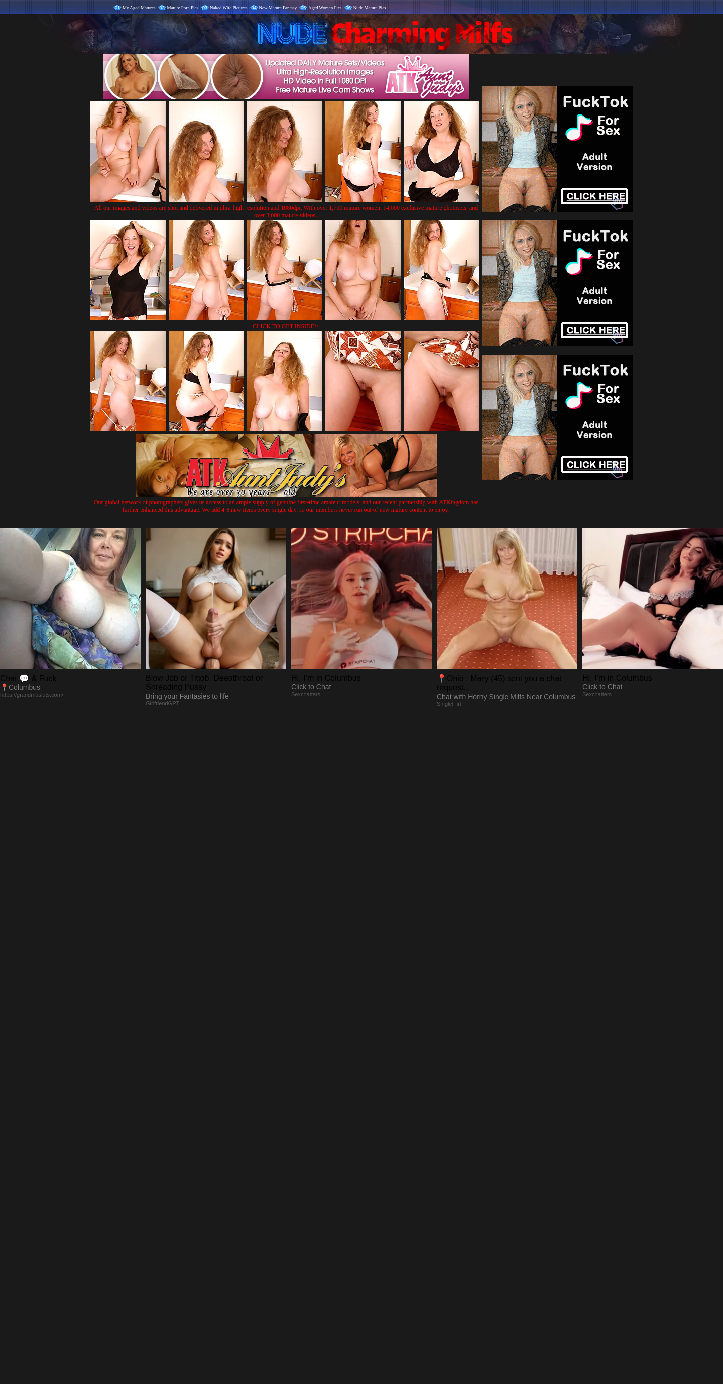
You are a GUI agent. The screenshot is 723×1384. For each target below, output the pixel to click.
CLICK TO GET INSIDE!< (286, 326)
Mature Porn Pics (183, 7)
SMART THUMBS (379, 1174)
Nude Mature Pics (369, 7)
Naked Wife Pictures (228, 7)
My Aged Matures (139, 7)
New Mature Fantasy (278, 7)
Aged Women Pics (325, 7)
